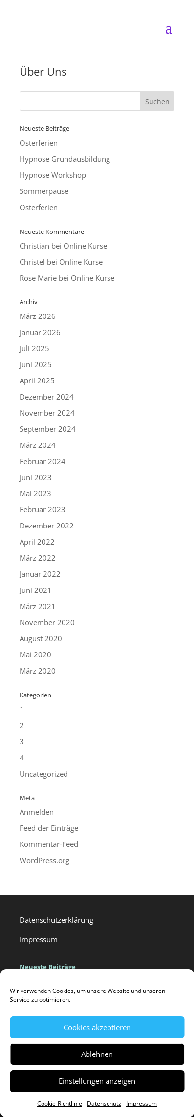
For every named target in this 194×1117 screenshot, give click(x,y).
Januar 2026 (40, 332)
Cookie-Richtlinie (59, 1103)
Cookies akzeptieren (97, 1027)
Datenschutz (104, 1103)
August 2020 (41, 638)
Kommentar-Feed (49, 844)
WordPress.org (44, 860)
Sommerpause (44, 191)
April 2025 (37, 380)
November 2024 (47, 413)
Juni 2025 (36, 364)
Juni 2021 (36, 590)
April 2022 (37, 542)
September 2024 (48, 429)
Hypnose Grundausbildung (65, 159)
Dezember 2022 (47, 525)
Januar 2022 (40, 574)
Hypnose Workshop (53, 175)
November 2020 (47, 622)
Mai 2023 (35, 493)
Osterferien (39, 143)
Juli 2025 (34, 348)
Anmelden (37, 812)
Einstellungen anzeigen (97, 1081)
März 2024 (38, 445)
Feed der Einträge (49, 828)
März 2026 (38, 316)
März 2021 (38, 606)
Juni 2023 (36, 477)
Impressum (141, 1103)
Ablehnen (97, 1054)
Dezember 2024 (47, 396)
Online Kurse (85, 246)
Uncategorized (44, 774)
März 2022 (38, 558)
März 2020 (38, 670)
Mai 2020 (35, 654)
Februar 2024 (42, 461)
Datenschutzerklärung (56, 920)
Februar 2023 (42, 509)
